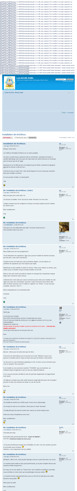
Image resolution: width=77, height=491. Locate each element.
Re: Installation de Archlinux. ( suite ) (18, 190)
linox (7, 309)
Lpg (7, 146)
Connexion (71, 112)
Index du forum (9, 92)
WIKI (18, 83)
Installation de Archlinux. (14, 134)
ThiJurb (8, 429)
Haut (73, 187)
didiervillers (9, 224)
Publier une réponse (7, 137)
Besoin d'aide (19, 92)
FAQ (64, 112)
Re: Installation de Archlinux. (14, 223)
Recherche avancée (68, 81)
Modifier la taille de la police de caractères (72, 92)
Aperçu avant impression (68, 92)
